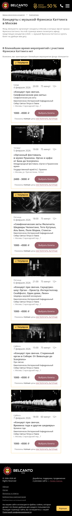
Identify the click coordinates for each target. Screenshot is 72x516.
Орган (5, 490)
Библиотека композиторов (14, 497)
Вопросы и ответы (11, 493)
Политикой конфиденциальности (17, 512)
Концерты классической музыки (14, 5)
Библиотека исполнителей (14, 500)
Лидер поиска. (56, 481)
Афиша (6, 486)
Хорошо (63, 508)
